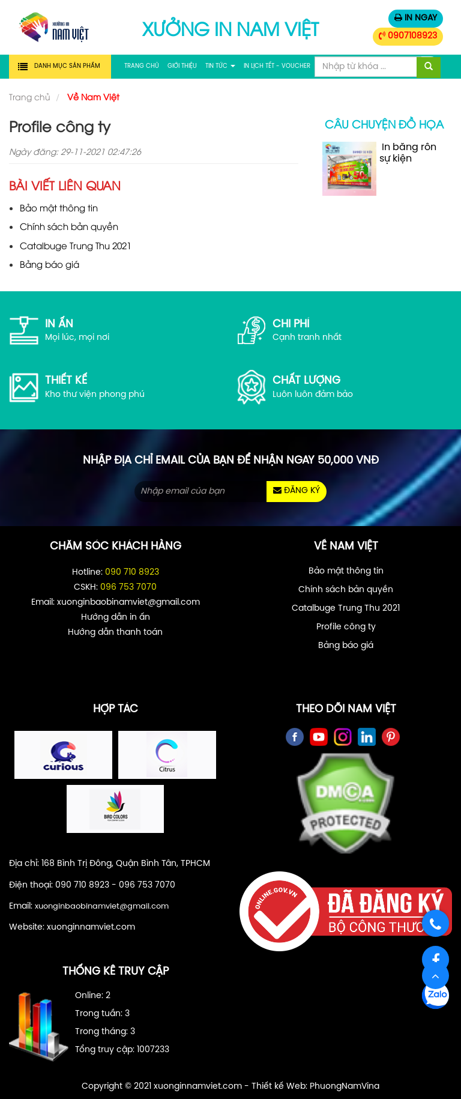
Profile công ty (346, 627)
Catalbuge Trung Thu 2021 (75, 245)
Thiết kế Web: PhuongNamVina (315, 1086)
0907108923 (408, 36)
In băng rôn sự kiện (379, 169)
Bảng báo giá (49, 264)
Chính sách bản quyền (69, 226)
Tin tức (220, 66)
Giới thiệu (182, 66)
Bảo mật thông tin (59, 207)
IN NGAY (415, 18)
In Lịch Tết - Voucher (277, 66)
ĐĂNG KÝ (296, 490)
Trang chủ (141, 66)
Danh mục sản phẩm (67, 66)
